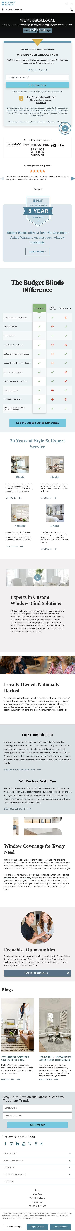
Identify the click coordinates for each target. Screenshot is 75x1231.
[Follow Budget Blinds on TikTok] (42, 1144)
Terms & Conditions (37, 1198)
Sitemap (37, 1190)
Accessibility (37, 1202)
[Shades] (55, 467)
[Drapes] (55, 516)
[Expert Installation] (17, 1025)
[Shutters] (20, 516)
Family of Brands (37, 1160)
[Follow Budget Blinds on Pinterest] (35, 1144)
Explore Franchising (36, 973)
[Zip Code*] (37, 77)
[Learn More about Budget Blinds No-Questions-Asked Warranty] (37, 251)
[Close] (71, 1214)
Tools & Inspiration (37, 1174)
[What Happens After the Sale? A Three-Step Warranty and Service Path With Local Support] (17, 1058)
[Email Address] (37, 1108)
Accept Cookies (60, 1227)
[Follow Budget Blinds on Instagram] (11, 1144)
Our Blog (9, 1181)
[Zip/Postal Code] (37, 1115)
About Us (37, 1167)
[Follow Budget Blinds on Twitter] (29, 1144)
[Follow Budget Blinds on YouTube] (23, 1144)
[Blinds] (20, 467)
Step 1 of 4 (39, 70)
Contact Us (37, 1153)
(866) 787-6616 (71, 9)
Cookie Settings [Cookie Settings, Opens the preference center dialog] (14, 1227)
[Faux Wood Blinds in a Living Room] (55, 1025)
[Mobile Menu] (72, 4)
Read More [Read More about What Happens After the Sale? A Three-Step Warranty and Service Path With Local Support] (11, 1080)
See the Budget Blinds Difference (37, 423)
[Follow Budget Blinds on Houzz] (17, 1144)
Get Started (37, 85)
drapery (27, 877)
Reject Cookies (37, 1227)
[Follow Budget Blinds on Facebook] (5, 1144)
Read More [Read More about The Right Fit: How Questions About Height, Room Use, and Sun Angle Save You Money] (49, 1080)
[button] (12, 9)
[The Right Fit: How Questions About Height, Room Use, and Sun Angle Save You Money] (55, 1058)
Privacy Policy (37, 115)
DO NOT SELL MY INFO (37, 1206)
